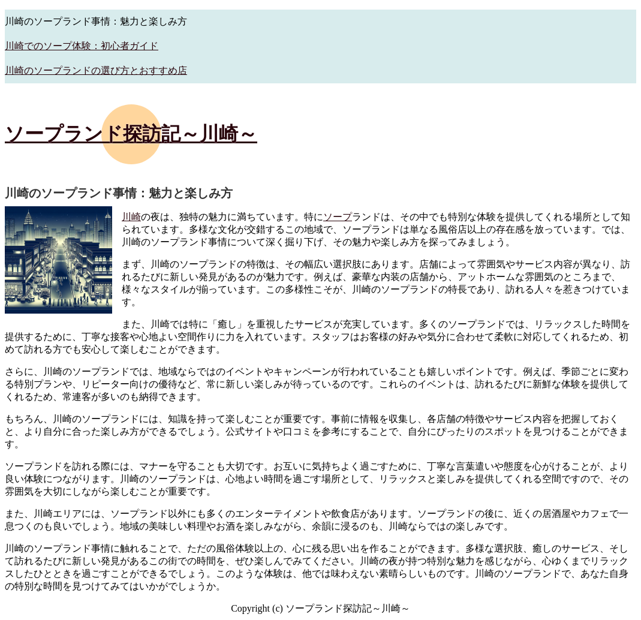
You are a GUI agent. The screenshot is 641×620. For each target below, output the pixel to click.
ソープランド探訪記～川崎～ (131, 134)
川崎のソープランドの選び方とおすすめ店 (96, 70)
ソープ (337, 217)
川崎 (131, 217)
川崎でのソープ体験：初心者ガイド (81, 46)
